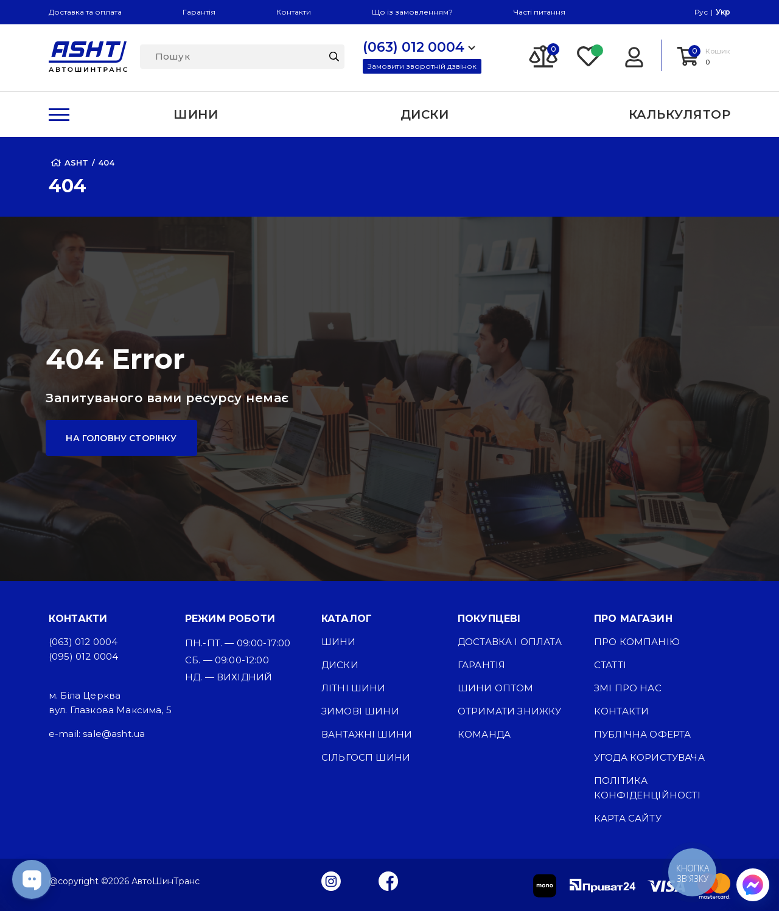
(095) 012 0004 (83, 656)
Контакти (293, 11)
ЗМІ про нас (628, 688)
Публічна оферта (642, 734)
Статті (610, 665)
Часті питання (539, 11)
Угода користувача (649, 757)
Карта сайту (628, 818)
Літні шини (353, 688)
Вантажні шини (366, 734)
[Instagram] (331, 880)
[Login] (634, 55)
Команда (484, 734)
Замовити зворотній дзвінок (422, 66)
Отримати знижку (509, 711)
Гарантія (199, 11)
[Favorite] (589, 55)
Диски (339, 665)
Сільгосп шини (365, 757)
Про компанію (637, 641)
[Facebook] (389, 880)
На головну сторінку (121, 438)
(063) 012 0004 (83, 641)
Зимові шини (360, 711)
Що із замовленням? (412, 11)
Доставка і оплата (510, 641)
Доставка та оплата (85, 11)
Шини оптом (496, 688)
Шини (338, 641)
